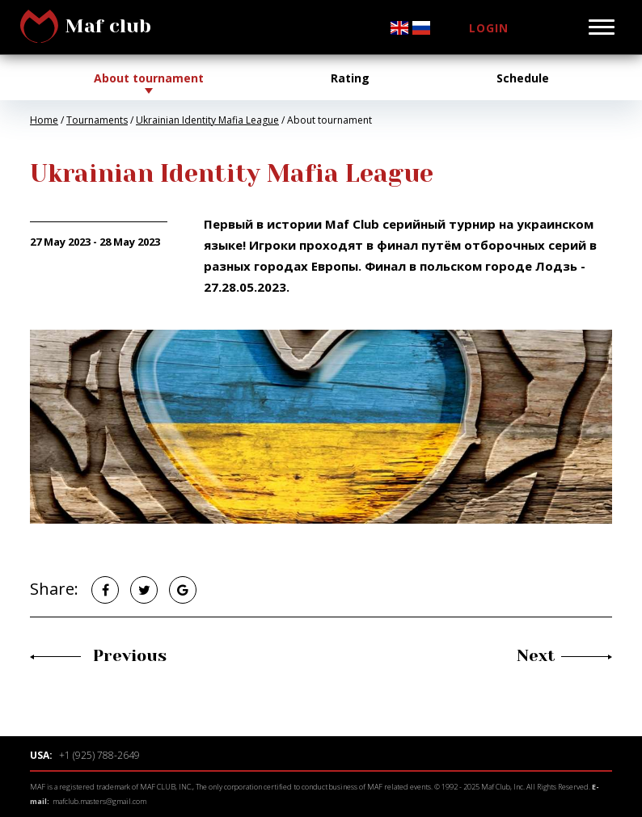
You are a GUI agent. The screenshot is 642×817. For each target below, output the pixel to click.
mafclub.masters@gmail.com (99, 801)
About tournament (149, 78)
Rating (350, 78)
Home (44, 120)
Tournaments (97, 120)
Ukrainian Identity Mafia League (207, 120)
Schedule (522, 78)
